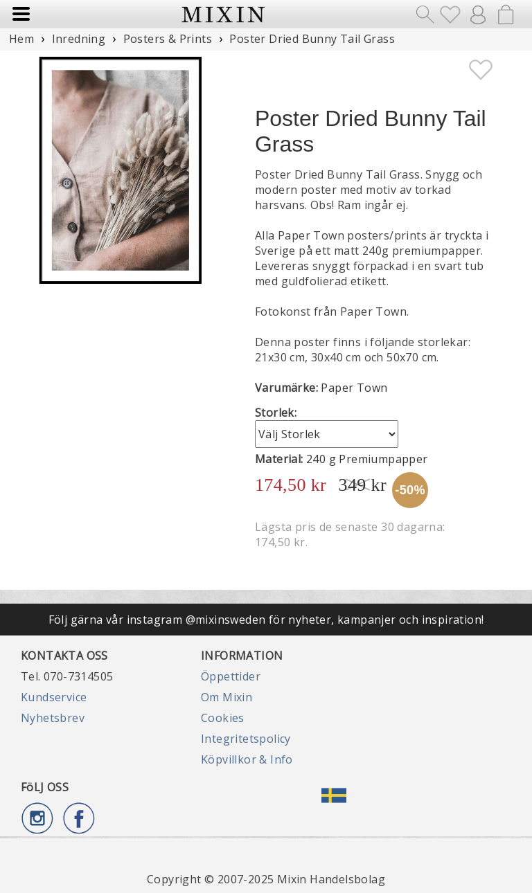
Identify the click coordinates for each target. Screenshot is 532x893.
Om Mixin (226, 697)
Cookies (223, 717)
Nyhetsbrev (53, 717)
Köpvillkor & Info (247, 759)
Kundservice (54, 697)
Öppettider (230, 676)
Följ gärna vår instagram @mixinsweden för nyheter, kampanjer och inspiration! (266, 619)
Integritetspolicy (246, 738)
